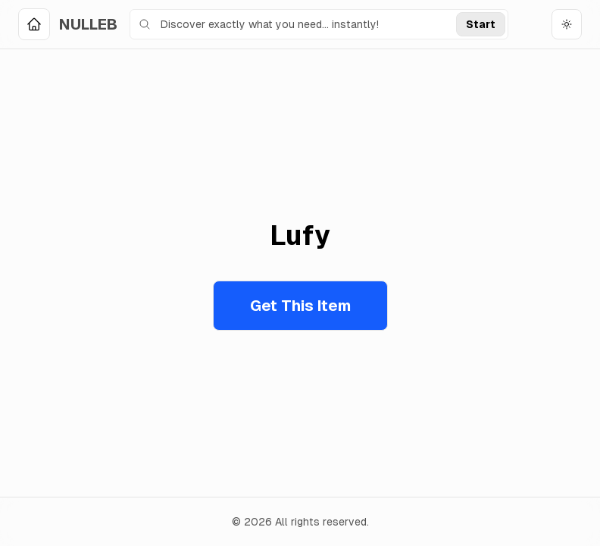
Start (480, 24)
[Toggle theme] (567, 24)
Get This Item (300, 305)
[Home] (67, 24)
